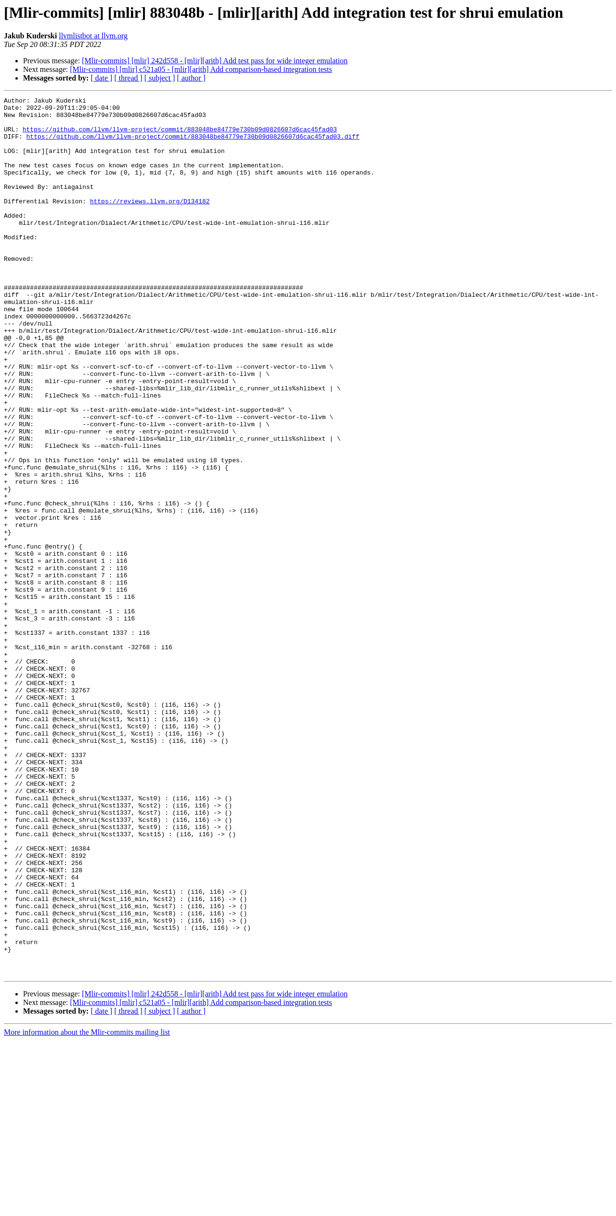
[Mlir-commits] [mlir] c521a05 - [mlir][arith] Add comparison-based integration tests (201, 69)
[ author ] (191, 78)
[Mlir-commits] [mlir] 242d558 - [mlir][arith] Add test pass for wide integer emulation (215, 61)
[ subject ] (159, 78)
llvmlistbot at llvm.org (93, 36)
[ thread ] (128, 78)
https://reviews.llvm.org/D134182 (150, 222)
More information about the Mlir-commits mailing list (87, 1208)
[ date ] (101, 78)
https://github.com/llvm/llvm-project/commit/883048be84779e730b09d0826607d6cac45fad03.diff (192, 144)
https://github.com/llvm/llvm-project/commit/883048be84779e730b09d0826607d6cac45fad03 (180, 136)
